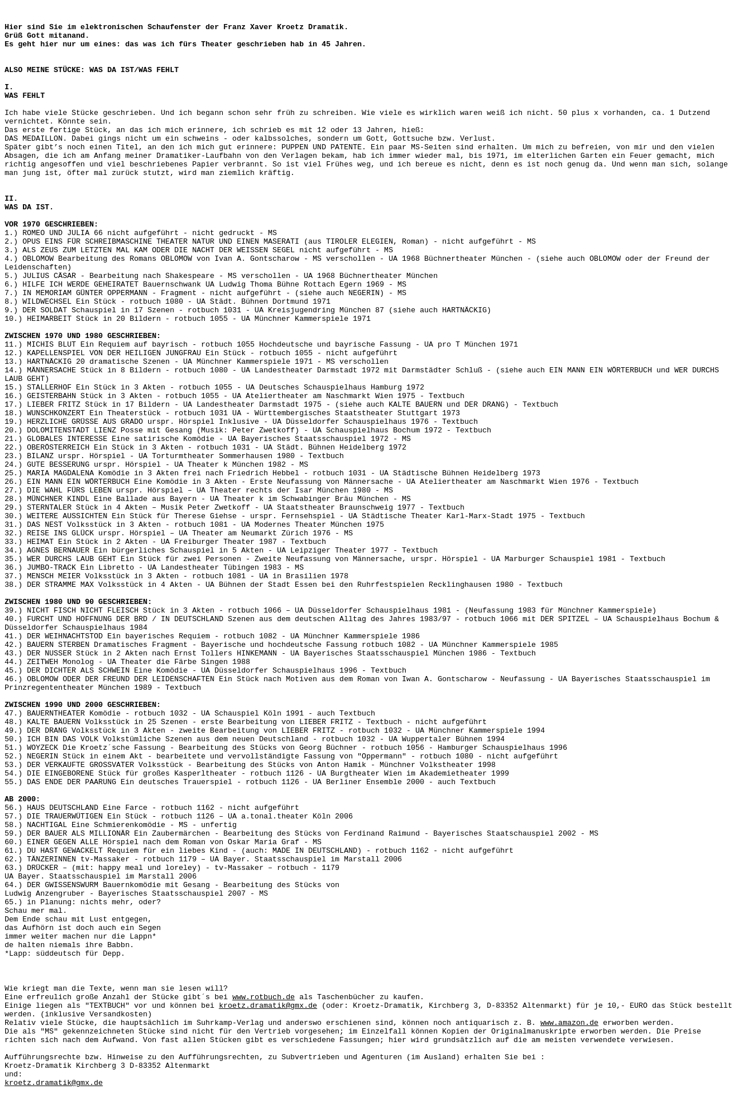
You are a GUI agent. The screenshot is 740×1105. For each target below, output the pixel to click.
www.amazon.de (569, 1023)
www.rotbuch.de (263, 997)
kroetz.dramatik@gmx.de (268, 1005)
